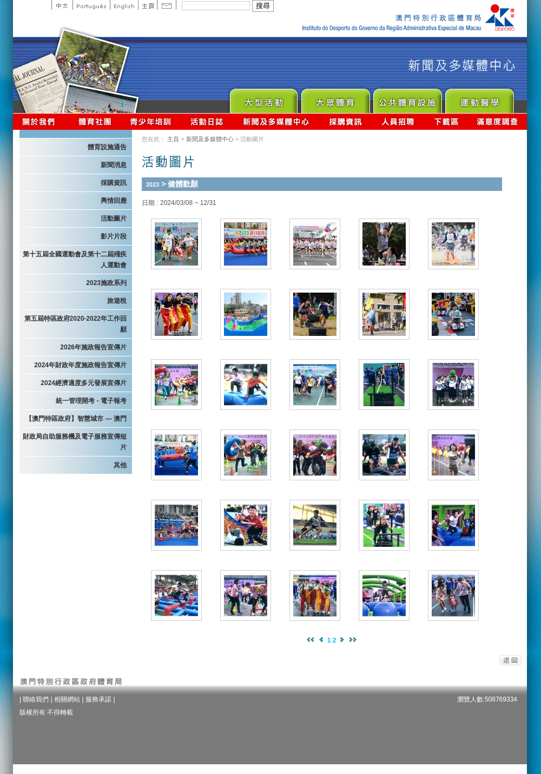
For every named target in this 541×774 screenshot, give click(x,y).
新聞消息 (114, 165)
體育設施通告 (107, 147)
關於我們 (41, 121)
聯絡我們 (36, 699)
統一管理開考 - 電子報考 (91, 401)
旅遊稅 (117, 301)
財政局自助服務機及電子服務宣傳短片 (75, 442)
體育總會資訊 (94, 121)
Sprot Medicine (479, 98)
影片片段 (114, 236)
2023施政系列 (106, 283)
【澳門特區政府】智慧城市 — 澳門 (76, 418)
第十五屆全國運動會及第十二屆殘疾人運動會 (75, 259)
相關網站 (67, 699)
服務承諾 (98, 699)
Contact (166, 5)
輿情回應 (114, 200)
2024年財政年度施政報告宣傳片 (80, 365)
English (124, 5)
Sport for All (335, 98)
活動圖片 (114, 218)
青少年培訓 (151, 121)
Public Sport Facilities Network (407, 98)
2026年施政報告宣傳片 (93, 347)
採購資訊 (345, 121)
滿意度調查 (498, 121)
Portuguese (91, 5)
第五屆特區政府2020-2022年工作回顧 (75, 324)
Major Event (263, 98)
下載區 (446, 121)
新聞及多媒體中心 (276, 121)
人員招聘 (398, 121)
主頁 (147, 5)
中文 (61, 5)
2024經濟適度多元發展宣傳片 (84, 383)
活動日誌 (207, 121)
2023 (152, 184)
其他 (120, 465)
